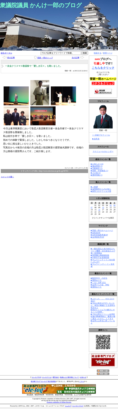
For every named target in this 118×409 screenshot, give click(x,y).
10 (103, 207)
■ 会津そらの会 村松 (100, 285)
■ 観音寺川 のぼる (99, 278)
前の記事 (11, 58)
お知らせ (83, 377)
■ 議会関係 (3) (96, 166)
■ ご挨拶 (94, 187)
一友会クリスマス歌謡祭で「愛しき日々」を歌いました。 (33, 66)
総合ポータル (6, 53)
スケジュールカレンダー (103, 151)
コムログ (68, 406)
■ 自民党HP (95, 233)
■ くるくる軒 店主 (98, 282)
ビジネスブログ (77, 406)
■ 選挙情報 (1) (96, 175)
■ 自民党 (95, 139)
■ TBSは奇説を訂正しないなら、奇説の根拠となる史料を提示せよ (103, 305)
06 (114, 205)
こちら (81, 381)
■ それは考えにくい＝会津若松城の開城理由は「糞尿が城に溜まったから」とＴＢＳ (103, 316)
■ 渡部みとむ (96, 280)
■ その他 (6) (96, 173)
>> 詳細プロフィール (101, 135)
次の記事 (75, 58)
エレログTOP (36, 377)
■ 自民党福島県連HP (99, 235)
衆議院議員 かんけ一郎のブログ (41, 5)
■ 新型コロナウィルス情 (101, 191)
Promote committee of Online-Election (59, 402)
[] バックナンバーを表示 (103, 218)
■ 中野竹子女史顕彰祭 (100, 257)
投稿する (97, 53)
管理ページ (107, 53)
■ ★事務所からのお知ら (101, 189)
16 (99, 210)
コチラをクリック (103, 83)
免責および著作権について (69, 377)
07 (92, 207)
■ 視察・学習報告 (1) (99, 171)
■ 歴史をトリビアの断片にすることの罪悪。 (103, 311)
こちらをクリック (103, 67)
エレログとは (46, 377)
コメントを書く (7, 177)
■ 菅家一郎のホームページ (102, 230)
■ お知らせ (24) (97, 164)
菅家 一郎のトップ (45, 58)
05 (111, 205)
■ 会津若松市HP (97, 237)
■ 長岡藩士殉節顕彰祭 (100, 255)
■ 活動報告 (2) (96, 168)
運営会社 (56, 377)
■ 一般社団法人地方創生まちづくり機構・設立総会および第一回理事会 (103, 251)
